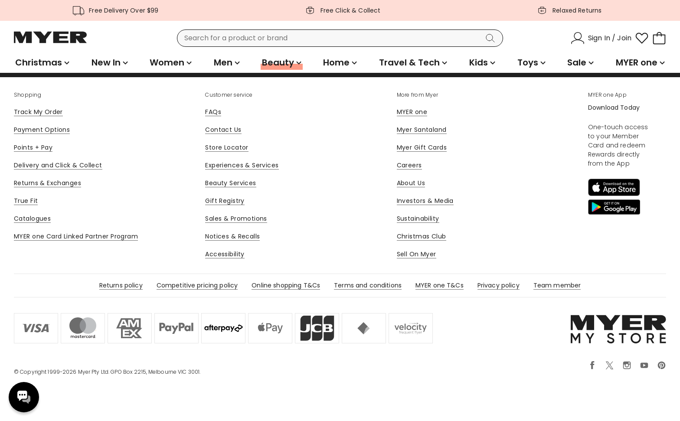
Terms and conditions (368, 285)
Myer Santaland (422, 129)
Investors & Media (425, 200)
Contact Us (223, 129)
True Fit (26, 200)
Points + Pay (33, 147)
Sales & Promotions (236, 218)
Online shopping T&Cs (286, 285)
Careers (409, 165)
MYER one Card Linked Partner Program (76, 236)
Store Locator (226, 147)
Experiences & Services (241, 165)
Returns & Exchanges (47, 183)
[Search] (492, 38)
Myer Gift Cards (422, 147)
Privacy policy (498, 285)
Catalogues (32, 218)
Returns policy (121, 285)
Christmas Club (421, 236)
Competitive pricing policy (197, 285)
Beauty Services (230, 183)
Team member (557, 285)
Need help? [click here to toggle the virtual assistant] (24, 397)
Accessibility (224, 254)
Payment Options (42, 129)
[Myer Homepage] (50, 42)
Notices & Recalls (232, 236)
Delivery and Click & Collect (58, 165)
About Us (411, 183)
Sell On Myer (416, 254)
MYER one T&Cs (439, 285)
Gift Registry (224, 200)
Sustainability (418, 218)
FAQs (213, 112)
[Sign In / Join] (601, 38)
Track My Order (38, 112)
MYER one (412, 112)
